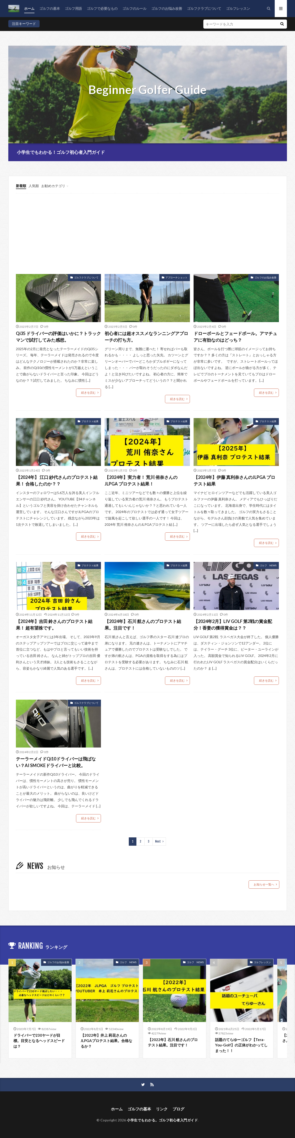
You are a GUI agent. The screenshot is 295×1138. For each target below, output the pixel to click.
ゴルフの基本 (49, 8)
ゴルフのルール (134, 8)
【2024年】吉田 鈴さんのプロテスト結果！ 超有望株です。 (54, 625)
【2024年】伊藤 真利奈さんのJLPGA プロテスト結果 (234, 480)
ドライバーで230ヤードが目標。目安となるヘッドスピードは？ (39, 1040)
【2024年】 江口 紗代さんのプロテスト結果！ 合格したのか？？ (57, 480)
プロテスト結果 (89, 421)
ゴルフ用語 (73, 8)
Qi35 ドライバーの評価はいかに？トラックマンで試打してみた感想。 (58, 337)
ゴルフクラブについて (204, 8)
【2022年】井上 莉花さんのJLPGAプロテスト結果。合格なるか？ (106, 1040)
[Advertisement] (149, 237)
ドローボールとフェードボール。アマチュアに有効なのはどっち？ (235, 337)
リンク (162, 1108)
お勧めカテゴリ (53, 186)
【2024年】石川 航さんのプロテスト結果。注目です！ (143, 625)
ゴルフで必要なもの (102, 8)
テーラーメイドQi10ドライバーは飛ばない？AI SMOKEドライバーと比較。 (56, 762)
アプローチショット (176, 277)
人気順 (34, 186)
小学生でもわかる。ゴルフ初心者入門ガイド (162, 1120)
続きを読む (88, 392)
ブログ (178, 1108)
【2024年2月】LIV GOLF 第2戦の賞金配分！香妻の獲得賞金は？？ (233, 625)
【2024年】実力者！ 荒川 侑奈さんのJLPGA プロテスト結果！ (141, 480)
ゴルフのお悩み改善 (166, 8)
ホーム (29, 8)
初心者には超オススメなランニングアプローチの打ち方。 (146, 337)
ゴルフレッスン (238, 8)
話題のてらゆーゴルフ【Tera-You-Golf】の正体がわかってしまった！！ (241, 1045)
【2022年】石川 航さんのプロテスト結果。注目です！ (173, 1042)
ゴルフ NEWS (268, 565)
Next (158, 841)
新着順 (21, 186)
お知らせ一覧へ (264, 884)
